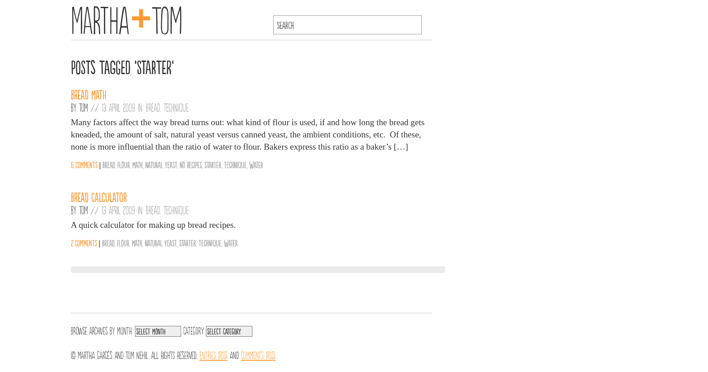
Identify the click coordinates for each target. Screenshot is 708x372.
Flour (123, 164)
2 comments (84, 242)
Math (137, 164)
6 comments (84, 164)
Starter (213, 164)
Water (256, 164)
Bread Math (89, 94)
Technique (176, 107)
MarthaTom (126, 18)
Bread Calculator (99, 196)
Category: (193, 330)
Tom (83, 107)
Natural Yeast (161, 164)
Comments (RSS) (258, 354)
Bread (153, 107)
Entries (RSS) (214, 354)
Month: (125, 330)
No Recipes (191, 164)
